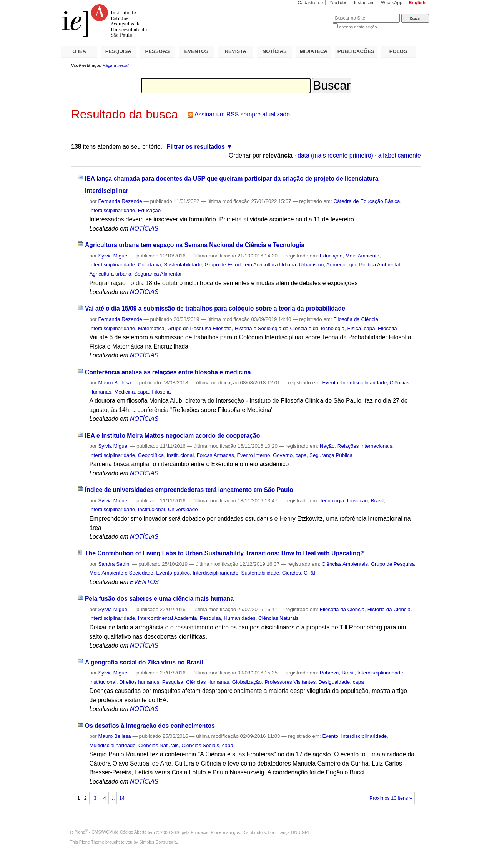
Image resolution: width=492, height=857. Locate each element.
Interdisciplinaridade (112, 210)
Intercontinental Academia (167, 618)
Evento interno (253, 455)
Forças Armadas (215, 455)
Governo (283, 455)
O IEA (79, 51)
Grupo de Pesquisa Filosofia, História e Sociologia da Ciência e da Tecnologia (255, 328)
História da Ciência (389, 609)
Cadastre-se (310, 2)
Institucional (180, 455)
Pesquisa (210, 618)
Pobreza (329, 673)
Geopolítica (151, 455)
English (417, 2)
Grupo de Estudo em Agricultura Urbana (250, 264)
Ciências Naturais (278, 618)
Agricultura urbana (110, 274)
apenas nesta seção (358, 27)
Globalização (247, 682)
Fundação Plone (206, 832)
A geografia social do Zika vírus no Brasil (144, 662)
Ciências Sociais (200, 745)
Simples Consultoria (158, 842)
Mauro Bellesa (114, 382)
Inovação (357, 500)
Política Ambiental (379, 264)
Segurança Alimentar (158, 274)
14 (122, 798)
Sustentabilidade (183, 264)
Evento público (173, 573)
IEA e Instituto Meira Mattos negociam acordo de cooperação (172, 435)
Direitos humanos (139, 682)
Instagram (364, 2)
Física (354, 328)
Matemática (151, 328)
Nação (327, 446)
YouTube (338, 2)
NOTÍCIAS (275, 51)
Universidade (183, 509)
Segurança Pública (330, 455)
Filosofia (387, 328)
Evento (330, 382)
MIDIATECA (313, 51)
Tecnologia (332, 500)
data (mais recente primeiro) (335, 155)
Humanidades (239, 618)
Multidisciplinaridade (112, 745)
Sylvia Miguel (113, 256)
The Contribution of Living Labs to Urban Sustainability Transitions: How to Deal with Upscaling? (224, 553)
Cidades (291, 573)
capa (369, 328)
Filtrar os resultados (196, 146)
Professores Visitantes (290, 682)
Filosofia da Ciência (355, 319)
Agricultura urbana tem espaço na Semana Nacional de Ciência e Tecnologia (194, 245)
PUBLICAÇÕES (355, 51)
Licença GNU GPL (292, 832)
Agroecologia (341, 264)
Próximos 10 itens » (390, 798)
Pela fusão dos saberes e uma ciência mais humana (159, 598)
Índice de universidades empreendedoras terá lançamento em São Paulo (189, 490)
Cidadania (149, 264)
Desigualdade (334, 682)
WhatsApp (391, 2)
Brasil (377, 500)
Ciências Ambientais (345, 564)
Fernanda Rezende (120, 201)
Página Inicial (115, 65)
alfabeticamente (399, 155)
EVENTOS (196, 51)
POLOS (398, 51)
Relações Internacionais (364, 446)
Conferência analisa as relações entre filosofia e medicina (168, 372)
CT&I (309, 573)
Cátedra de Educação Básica (366, 201)
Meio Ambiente (362, 256)
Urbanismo (311, 264)
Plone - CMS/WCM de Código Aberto (111, 832)
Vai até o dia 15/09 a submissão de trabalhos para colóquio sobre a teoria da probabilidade (215, 308)
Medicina (124, 392)
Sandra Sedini (114, 564)
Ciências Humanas (207, 682)
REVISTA (235, 51)
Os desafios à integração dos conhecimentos (150, 725)
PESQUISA (118, 51)
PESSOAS (157, 51)
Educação (149, 210)
